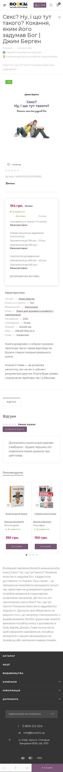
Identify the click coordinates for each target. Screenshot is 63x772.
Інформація (11, 690)
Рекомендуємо (13, 472)
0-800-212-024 (32, 726)
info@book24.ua (34, 732)
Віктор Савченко (42, 521)
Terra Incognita (11, 525)
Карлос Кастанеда (14, 521)
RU (37, 5)
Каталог (9, 656)
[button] (26, 555)
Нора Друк (39, 525)
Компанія (10, 681)
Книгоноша (31, 306)
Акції (6, 664)
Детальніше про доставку (24, 276)
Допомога (10, 699)
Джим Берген (26, 298)
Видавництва (13, 673)
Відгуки (11, 402)
